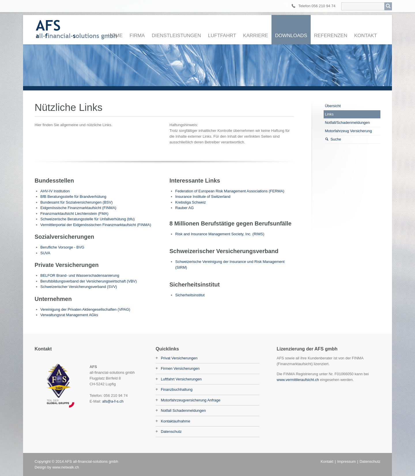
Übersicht (333, 106)
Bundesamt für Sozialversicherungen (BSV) (76, 202)
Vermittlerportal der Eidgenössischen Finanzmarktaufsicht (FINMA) (95, 225)
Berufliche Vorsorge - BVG (62, 247)
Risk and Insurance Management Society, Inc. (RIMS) (219, 234)
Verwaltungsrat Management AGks (69, 315)
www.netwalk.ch (65, 467)
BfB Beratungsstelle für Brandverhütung (73, 196)
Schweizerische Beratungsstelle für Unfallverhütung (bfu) (87, 219)
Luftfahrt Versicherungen (181, 379)
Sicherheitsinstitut (190, 295)
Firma (137, 35)
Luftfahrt (222, 35)
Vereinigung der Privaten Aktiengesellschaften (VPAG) (85, 309)
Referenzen (330, 35)
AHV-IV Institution (55, 191)
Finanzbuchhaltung (177, 389)
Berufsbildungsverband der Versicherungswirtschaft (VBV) (88, 281)
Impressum (346, 461)
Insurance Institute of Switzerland (203, 196)
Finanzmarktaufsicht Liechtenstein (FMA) (74, 213)
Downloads (291, 35)
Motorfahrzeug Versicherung (348, 131)
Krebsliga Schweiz (190, 202)
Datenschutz (171, 431)
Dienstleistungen (176, 35)
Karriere (255, 35)
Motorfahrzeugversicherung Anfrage (190, 400)
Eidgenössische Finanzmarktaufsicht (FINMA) (78, 208)
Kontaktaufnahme (175, 421)
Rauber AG (184, 208)
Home (115, 35)
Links (329, 114)
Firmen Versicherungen (180, 368)
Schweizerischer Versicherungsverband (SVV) (78, 287)
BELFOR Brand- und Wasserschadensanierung (79, 275)
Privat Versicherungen (179, 358)
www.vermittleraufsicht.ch (298, 380)
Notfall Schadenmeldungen (183, 410)
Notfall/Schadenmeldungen (347, 122)
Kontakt (365, 35)
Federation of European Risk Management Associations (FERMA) (229, 191)
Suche (336, 139)
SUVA (45, 253)
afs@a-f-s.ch (113, 401)
